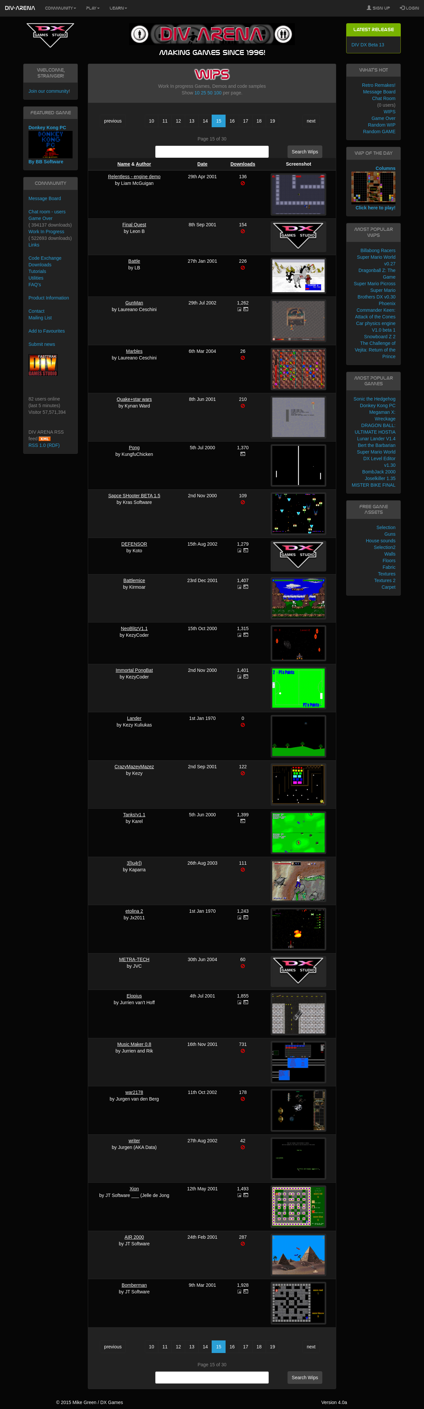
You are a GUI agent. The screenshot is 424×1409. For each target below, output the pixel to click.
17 (245, 121)
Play (93, 8)
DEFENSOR (134, 544)
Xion (134, 1188)
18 (259, 121)
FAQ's (34, 284)
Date (202, 164)
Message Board (44, 198)
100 (217, 92)
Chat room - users (47, 211)
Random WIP (382, 125)
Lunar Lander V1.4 (376, 438)
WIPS (390, 111)
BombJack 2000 (379, 471)
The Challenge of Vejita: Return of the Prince (375, 350)
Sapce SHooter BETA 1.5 (134, 495)
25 (203, 92)
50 (210, 92)
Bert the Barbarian (377, 445)
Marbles (134, 351)
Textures (387, 573)
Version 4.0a (334, 1402)
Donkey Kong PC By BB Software (50, 144)
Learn (118, 8)
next (311, 121)
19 (272, 121)
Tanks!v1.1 (134, 814)
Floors (389, 560)
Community (60, 8)
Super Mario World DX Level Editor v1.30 (376, 458)
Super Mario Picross (375, 283)
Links (33, 244)
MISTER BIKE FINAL (374, 485)
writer (134, 1140)
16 (232, 121)
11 (165, 121)
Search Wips (305, 151)
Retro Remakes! (379, 85)
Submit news (41, 344)
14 (205, 121)
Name (124, 164)
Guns (390, 534)
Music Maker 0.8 (134, 1044)
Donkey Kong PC (378, 405)
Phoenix (387, 303)
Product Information (48, 297)
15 (218, 121)
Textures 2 (385, 580)
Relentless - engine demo (134, 176)
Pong (134, 447)
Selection (386, 527)
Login (409, 8)
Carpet (389, 587)
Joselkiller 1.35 (380, 478)
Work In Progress (46, 231)
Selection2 (385, 547)
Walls (390, 554)
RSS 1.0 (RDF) (44, 445)
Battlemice (134, 580)
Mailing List (40, 317)
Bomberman (134, 1285)
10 (197, 92)
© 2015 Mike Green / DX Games (89, 1402)
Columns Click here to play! (373, 188)
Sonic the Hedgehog (374, 399)
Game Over (40, 218)
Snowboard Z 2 (380, 336)
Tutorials (37, 271)
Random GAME (379, 131)
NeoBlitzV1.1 (134, 628)
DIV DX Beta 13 (367, 44)
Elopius (134, 996)
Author (143, 164)
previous (113, 121)
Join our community (48, 91)
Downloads (243, 164)
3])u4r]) (134, 863)
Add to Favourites (46, 331)
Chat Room (384, 98)
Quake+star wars (134, 399)
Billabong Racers (378, 250)
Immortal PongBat (134, 670)
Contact (36, 311)
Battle (134, 261)
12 (178, 121)
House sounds (381, 540)
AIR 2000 (134, 1237)
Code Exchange (45, 258)
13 (191, 121)
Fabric (389, 567)
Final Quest (134, 224)
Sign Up (378, 8)
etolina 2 (134, 911)
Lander (134, 718)
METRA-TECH (134, 959)
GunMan (134, 302)
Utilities (35, 278)
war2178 (134, 1092)
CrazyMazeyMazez (134, 766)
